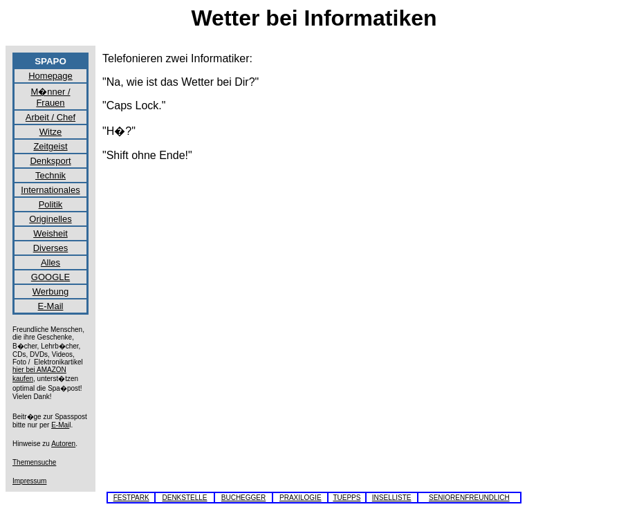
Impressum (29, 481)
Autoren (63, 443)
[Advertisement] (565, 260)
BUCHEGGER (243, 497)
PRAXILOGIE (300, 497)
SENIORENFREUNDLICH (469, 497)
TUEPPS (346, 497)
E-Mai (60, 425)
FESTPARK (131, 497)
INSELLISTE (392, 497)
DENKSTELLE (184, 497)
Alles (50, 262)
